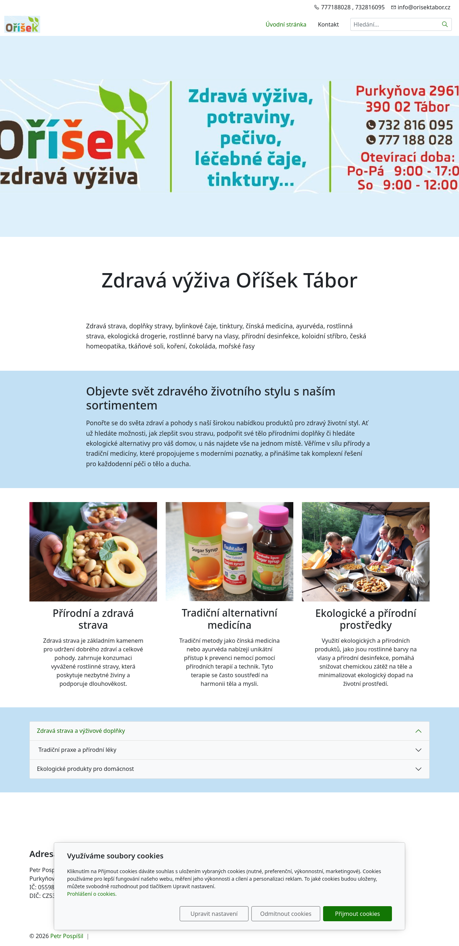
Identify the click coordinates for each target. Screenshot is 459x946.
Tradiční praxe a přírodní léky (76, 750)
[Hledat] (445, 24)
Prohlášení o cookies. (92, 893)
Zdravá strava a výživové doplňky (81, 731)
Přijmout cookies (357, 914)
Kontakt (328, 24)
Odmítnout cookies (286, 914)
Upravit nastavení (213, 914)
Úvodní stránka (286, 24)
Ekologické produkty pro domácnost (85, 769)
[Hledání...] (394, 24)
